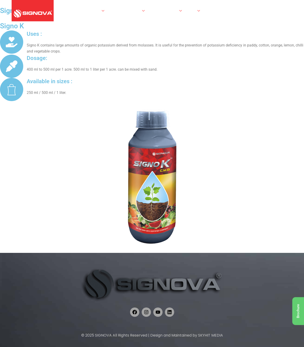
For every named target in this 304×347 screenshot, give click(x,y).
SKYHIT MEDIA (210, 335)
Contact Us (239, 11)
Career (222, 11)
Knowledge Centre (166, 11)
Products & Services (127, 11)
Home (77, 11)
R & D (209, 11)
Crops (194, 11)
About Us (95, 11)
